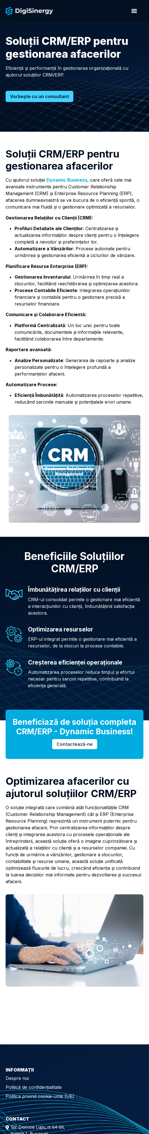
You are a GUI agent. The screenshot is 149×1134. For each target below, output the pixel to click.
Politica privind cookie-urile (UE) (40, 1096)
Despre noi (17, 1078)
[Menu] (134, 11)
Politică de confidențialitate (34, 1087)
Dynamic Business (66, 180)
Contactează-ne (75, 744)
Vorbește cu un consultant (39, 96)
